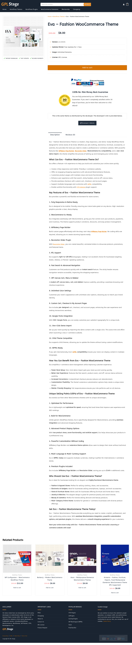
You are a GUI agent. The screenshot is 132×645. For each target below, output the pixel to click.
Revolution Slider (59, 247)
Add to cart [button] (17, 590)
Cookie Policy (107, 623)
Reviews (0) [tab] (72, 137)
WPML (90, 187)
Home (49, 16)
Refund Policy (19, 638)
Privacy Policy (6, 638)
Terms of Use (27, 638)
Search (87, 4)
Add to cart (87, 68)
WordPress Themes (59, 16)
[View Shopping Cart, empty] (127, 4)
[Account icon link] (124, 4)
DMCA (12, 638)
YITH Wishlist (81, 190)
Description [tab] (56, 137)
